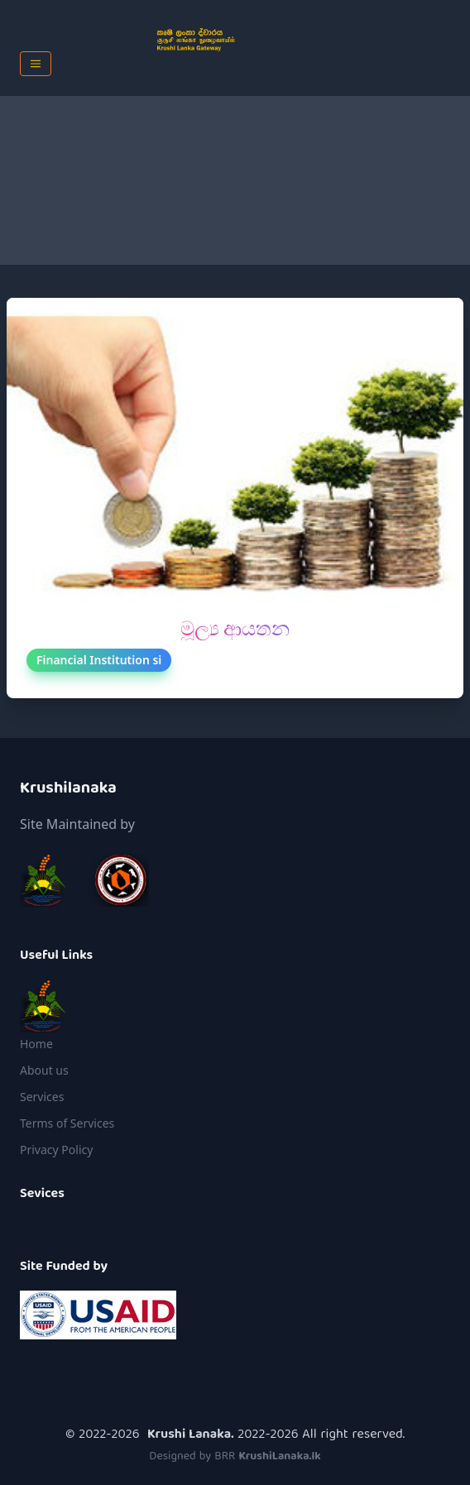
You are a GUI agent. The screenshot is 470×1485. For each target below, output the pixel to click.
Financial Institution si (98, 660)
